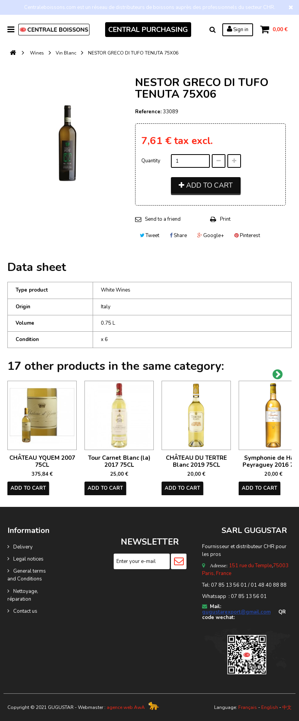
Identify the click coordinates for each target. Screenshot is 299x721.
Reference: (148, 111)
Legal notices (28, 559)
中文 (287, 707)
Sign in (237, 29)
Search (212, 29)
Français (247, 707)
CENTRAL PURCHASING (148, 29)
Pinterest (247, 235)
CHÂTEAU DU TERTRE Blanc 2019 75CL (196, 461)
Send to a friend (163, 219)
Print (225, 219)
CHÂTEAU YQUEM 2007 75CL (42, 461)
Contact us (25, 611)
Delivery (23, 546)
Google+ (210, 235)
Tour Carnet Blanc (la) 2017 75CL (119, 461)
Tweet (149, 235)
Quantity (150, 160)
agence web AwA (126, 707)
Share (178, 235)
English (269, 707)
